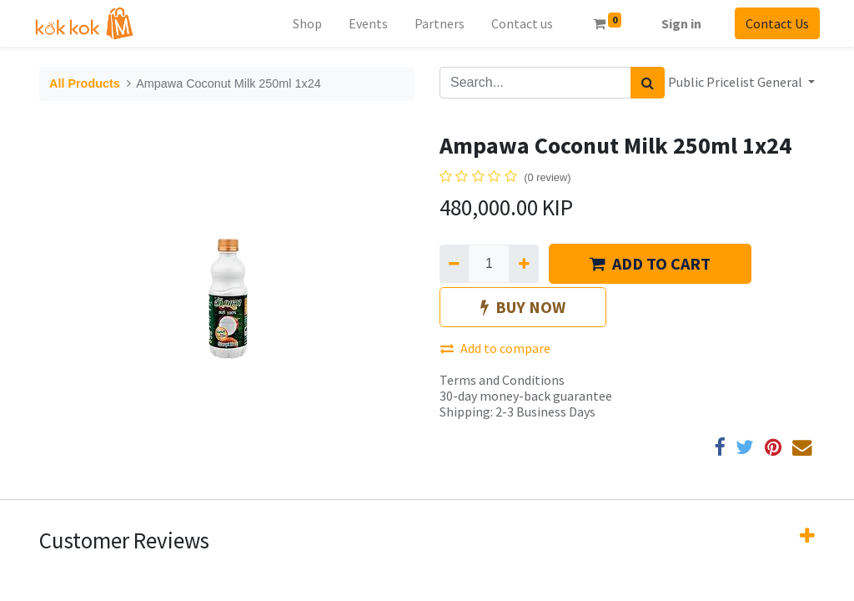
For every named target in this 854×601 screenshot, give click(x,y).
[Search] (647, 82)
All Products (84, 83)
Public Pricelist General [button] (736, 81)
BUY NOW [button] (522, 306)
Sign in (676, 23)
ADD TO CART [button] (650, 263)
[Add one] (523, 264)
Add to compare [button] (495, 348)
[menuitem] (302, 23)
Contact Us (772, 23)
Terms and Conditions (502, 379)
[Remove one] (454, 264)
